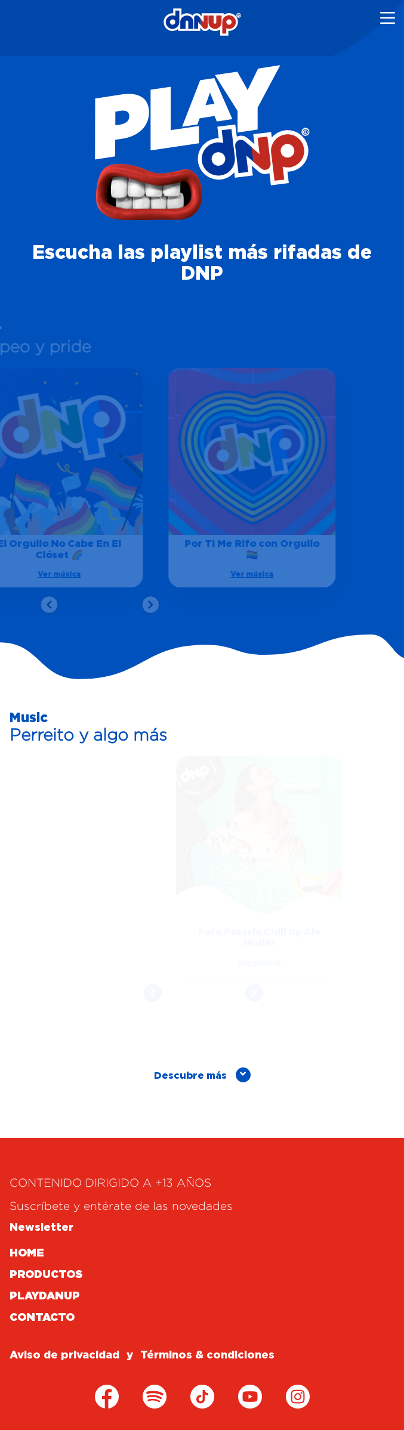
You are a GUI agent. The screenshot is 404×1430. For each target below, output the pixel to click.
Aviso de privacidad (64, 1355)
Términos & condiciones (207, 1355)
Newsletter (41, 1227)
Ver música (248, 574)
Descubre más (202, 1074)
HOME (27, 1253)
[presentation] (46, 605)
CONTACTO (42, 1318)
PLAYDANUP (45, 1296)
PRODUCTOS (46, 1275)
